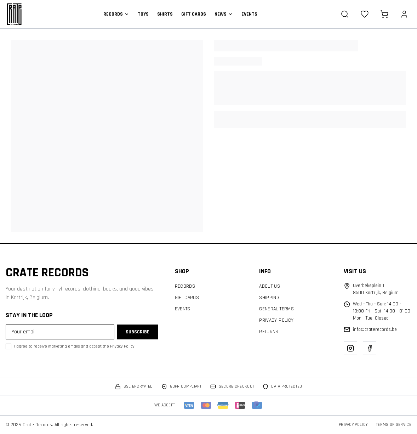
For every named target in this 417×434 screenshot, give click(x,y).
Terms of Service (393, 424)
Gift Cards (193, 14)
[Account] (404, 14)
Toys (143, 14)
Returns (268, 331)
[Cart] (384, 14)
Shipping (269, 297)
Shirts (165, 14)
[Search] (345, 14)
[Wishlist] (365, 14)
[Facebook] (369, 348)
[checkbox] (8, 346)
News (224, 14)
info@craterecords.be (375, 329)
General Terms (276, 309)
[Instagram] (350, 348)
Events (249, 14)
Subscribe (137, 332)
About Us (269, 286)
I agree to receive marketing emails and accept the (74, 346)
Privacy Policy (122, 346)
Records (116, 14)
